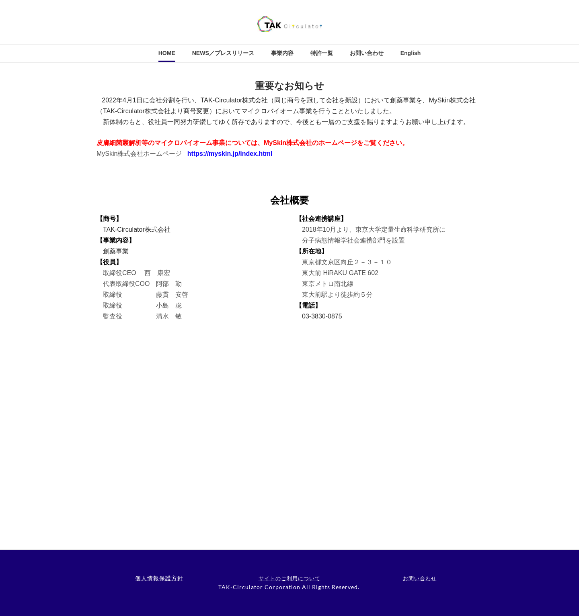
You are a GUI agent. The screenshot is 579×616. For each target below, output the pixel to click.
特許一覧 (321, 53)
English (410, 53)
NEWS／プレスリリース (223, 53)
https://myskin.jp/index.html (230, 153)
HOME (166, 53)
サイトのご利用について (289, 578)
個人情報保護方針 (159, 578)
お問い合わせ (367, 53)
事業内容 (282, 53)
